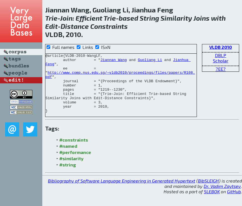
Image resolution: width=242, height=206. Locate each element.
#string (67, 176)
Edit (51, 26)
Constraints (109, 26)
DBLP (220, 55)
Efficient (89, 18)
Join (66, 18)
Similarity (176, 18)
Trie (51, 18)
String (149, 18)
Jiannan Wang (113, 61)
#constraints (73, 151)
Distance (75, 26)
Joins (201, 18)
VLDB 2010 (220, 47)
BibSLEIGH (208, 192)
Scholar (220, 60)
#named (68, 158)
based (128, 18)
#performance (75, 164)
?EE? (220, 68)
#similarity (71, 170)
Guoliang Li (150, 61)
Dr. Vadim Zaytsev (222, 198)
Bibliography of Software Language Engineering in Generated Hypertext (121, 192)
